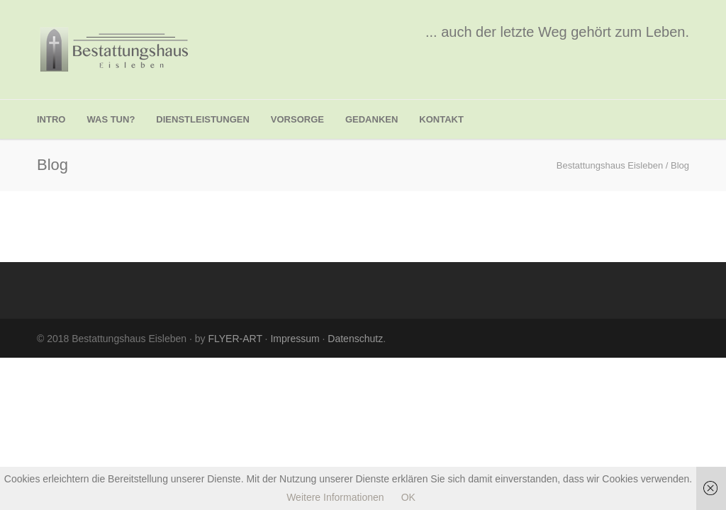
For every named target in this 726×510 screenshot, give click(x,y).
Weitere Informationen (335, 497)
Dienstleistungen (202, 119)
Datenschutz (355, 338)
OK (408, 497)
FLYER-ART (235, 338)
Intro (51, 119)
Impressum (294, 338)
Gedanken (371, 119)
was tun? (110, 119)
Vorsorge (297, 119)
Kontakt (441, 119)
